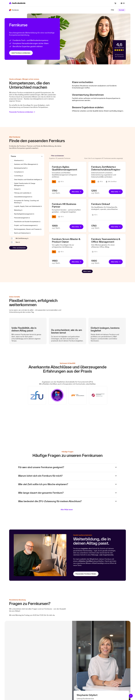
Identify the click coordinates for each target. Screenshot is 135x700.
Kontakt (121, 10)
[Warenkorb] (116, 3)
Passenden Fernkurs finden (85, 574)
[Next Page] (87, 271)
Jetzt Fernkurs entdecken (20, 53)
